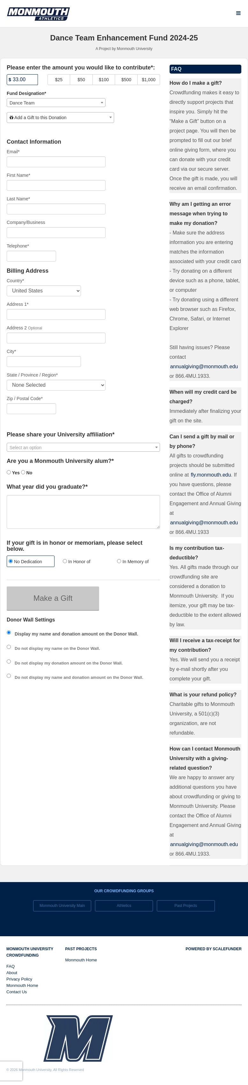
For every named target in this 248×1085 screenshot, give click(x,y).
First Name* (18, 175)
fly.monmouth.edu (211, 475)
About (11, 972)
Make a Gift (53, 598)
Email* (13, 151)
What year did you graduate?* (47, 487)
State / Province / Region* (32, 374)
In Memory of (133, 561)
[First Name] (56, 185)
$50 (81, 79)
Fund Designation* (26, 93)
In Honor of (76, 561)
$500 (126, 79)
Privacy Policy (19, 979)
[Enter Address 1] (56, 314)
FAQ (10, 966)
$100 (104, 79)
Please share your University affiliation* (60, 435)
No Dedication (25, 561)
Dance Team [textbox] (22, 102)
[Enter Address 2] (56, 338)
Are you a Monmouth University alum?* (60, 461)
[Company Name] (56, 232)
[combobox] (56, 102)
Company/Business (26, 222)
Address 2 (17, 327)
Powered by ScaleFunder (214, 949)
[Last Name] (56, 209)
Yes (13, 472)
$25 (58, 79)
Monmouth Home (22, 985)
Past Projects (185, 905)
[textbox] (60, 117)
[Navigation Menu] (238, 13)
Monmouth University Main (62, 905)
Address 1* (17, 304)
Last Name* (18, 198)
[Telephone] (31, 256)
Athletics (124, 905)
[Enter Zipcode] (31, 408)
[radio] (29, 562)
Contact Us (16, 991)
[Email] (56, 161)
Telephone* (18, 245)
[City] (44, 361)
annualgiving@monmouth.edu (204, 366)
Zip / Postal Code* (25, 398)
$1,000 (149, 79)
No (27, 472)
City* (11, 351)
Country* (15, 280)
